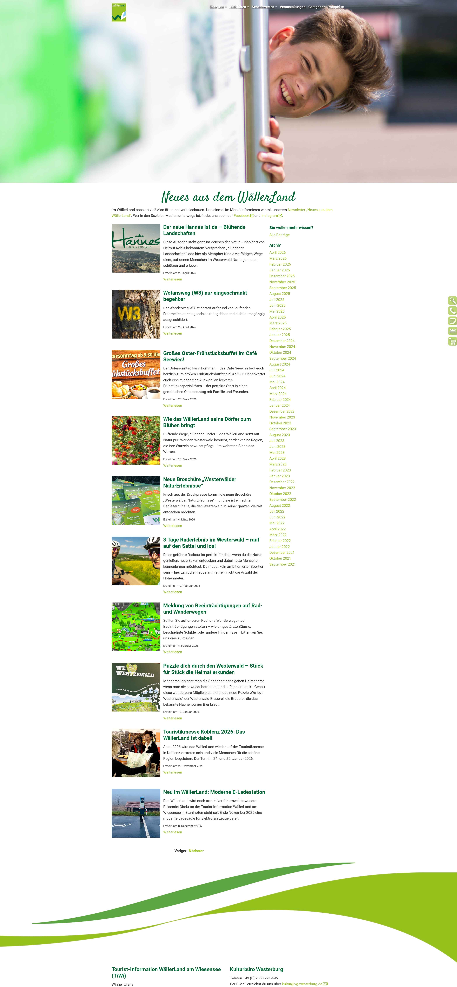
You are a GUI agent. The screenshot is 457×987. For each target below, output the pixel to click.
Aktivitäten (239, 7)
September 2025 (282, 288)
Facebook (242, 215)
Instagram (269, 215)
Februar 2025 (280, 329)
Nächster (196, 851)
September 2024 (282, 358)
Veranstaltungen (292, 7)
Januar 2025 (279, 335)
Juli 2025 (276, 300)
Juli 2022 (276, 511)
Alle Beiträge (279, 235)
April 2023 (277, 458)
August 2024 (279, 364)
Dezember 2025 (282, 276)
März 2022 (278, 535)
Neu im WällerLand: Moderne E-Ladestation (214, 792)
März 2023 (278, 464)
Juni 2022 (277, 517)
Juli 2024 (276, 370)
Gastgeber (316, 7)
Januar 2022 (279, 547)
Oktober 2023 (280, 423)
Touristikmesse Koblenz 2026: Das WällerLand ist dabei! (204, 735)
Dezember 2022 (282, 482)
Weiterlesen (172, 279)
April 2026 (277, 252)
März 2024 (278, 394)
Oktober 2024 (280, 352)
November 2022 (282, 488)
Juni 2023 (277, 446)
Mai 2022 (277, 523)
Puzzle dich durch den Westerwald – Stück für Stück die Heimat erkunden (213, 669)
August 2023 (279, 435)
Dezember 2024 (282, 341)
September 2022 (282, 499)
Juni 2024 (277, 376)
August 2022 (279, 505)
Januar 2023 (279, 476)
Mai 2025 (277, 311)
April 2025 (277, 317)
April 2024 (277, 388)
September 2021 (282, 564)
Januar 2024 (279, 405)
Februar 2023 (280, 470)
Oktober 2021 (280, 558)
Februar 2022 (280, 541)
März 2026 (278, 258)
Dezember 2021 (282, 552)
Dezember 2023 (282, 411)
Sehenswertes (264, 7)
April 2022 (277, 529)
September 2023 (282, 429)
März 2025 (278, 323)
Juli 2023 (276, 441)
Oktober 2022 (280, 494)
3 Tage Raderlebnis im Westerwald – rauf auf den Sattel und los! (211, 543)
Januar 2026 (279, 270)
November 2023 (282, 417)
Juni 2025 (277, 305)
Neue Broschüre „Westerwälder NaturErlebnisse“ (199, 482)
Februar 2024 (280, 399)
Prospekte (336, 7)
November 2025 (282, 282)
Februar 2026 (280, 264)
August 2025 (279, 294)
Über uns (217, 7)
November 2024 (282, 347)
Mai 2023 (277, 452)
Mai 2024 (277, 382)
